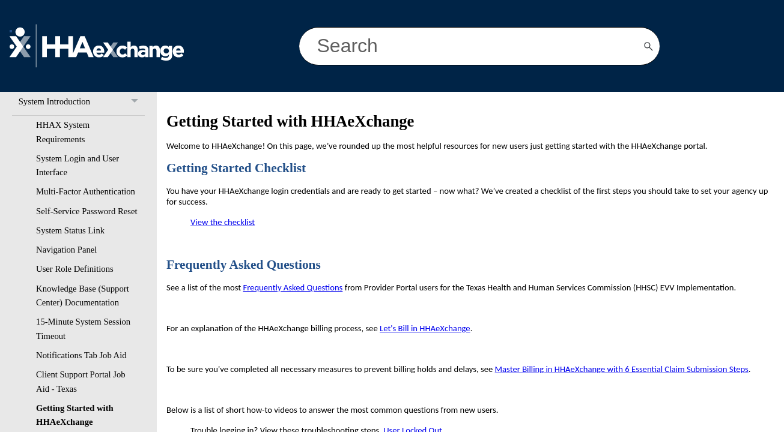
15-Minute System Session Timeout (83, 328)
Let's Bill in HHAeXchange (425, 328)
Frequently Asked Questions (292, 287)
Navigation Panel (66, 249)
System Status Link (70, 230)
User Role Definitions (75, 269)
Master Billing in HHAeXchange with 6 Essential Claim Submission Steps (622, 369)
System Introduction (82, 101)
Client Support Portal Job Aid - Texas (81, 381)
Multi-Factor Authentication (85, 191)
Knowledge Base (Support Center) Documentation (82, 295)
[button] (649, 46)
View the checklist (222, 222)
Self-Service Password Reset (87, 211)
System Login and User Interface (77, 165)
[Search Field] (479, 46)
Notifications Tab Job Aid (81, 355)
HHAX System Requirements (63, 131)
